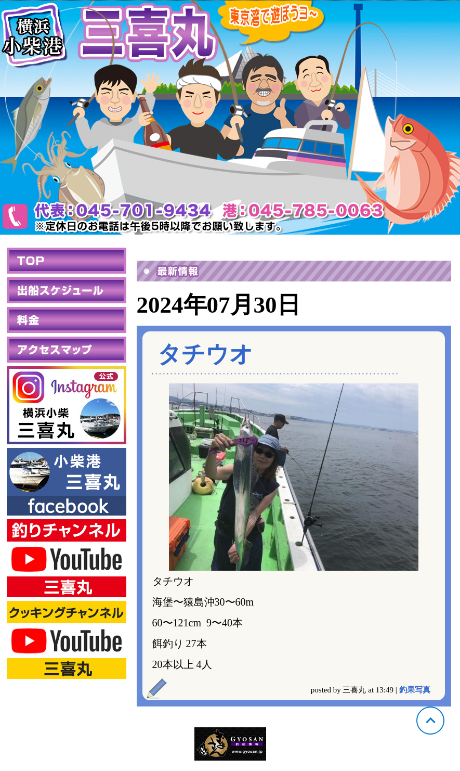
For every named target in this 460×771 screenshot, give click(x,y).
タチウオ (205, 354)
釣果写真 (414, 690)
